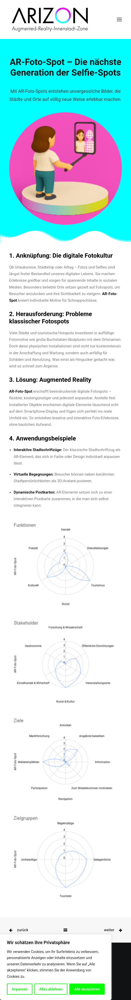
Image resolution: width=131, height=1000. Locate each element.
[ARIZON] (49, 19)
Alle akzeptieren (87, 989)
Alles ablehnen (51, 989)
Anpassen (19, 989)
